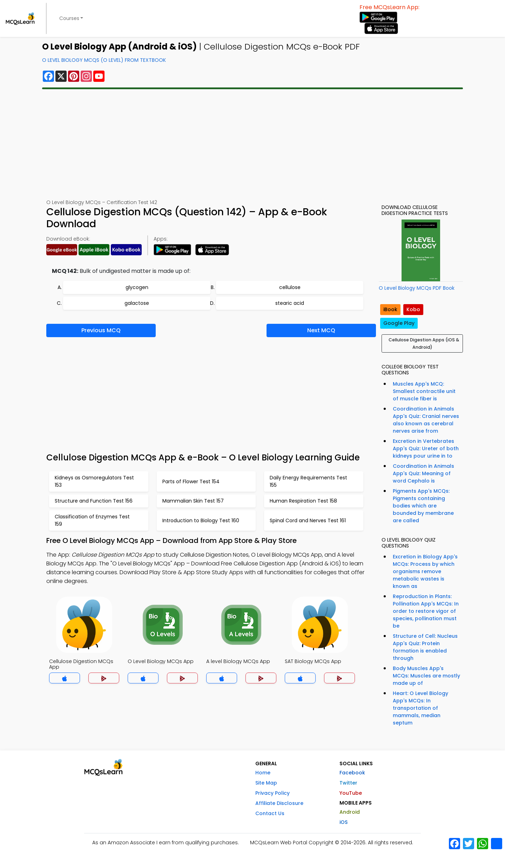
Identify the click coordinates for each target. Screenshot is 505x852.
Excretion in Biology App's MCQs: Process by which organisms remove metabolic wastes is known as (425, 571)
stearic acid (289, 303)
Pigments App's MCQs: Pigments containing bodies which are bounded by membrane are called (423, 505)
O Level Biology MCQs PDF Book (416, 287)
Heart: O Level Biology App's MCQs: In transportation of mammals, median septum (420, 708)
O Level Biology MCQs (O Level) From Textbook (104, 60)
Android (349, 811)
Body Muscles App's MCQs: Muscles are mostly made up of (426, 676)
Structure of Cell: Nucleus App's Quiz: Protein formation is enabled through (425, 647)
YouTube (350, 793)
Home (262, 772)
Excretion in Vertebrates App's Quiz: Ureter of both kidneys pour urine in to (426, 448)
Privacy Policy (272, 793)
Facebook (352, 772)
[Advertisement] (252, 144)
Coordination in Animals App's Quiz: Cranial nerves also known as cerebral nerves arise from (426, 419)
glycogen (137, 287)
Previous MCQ (101, 330)
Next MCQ (321, 330)
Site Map (266, 782)
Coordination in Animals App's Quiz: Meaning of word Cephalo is (423, 473)
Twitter (348, 782)
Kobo (413, 309)
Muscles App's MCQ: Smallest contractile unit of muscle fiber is (424, 391)
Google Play (399, 323)
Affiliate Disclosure (279, 803)
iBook (390, 309)
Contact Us (269, 813)
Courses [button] (69, 18)
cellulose (290, 287)
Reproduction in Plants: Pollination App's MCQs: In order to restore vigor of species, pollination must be (426, 611)
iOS (343, 822)
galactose (136, 303)
